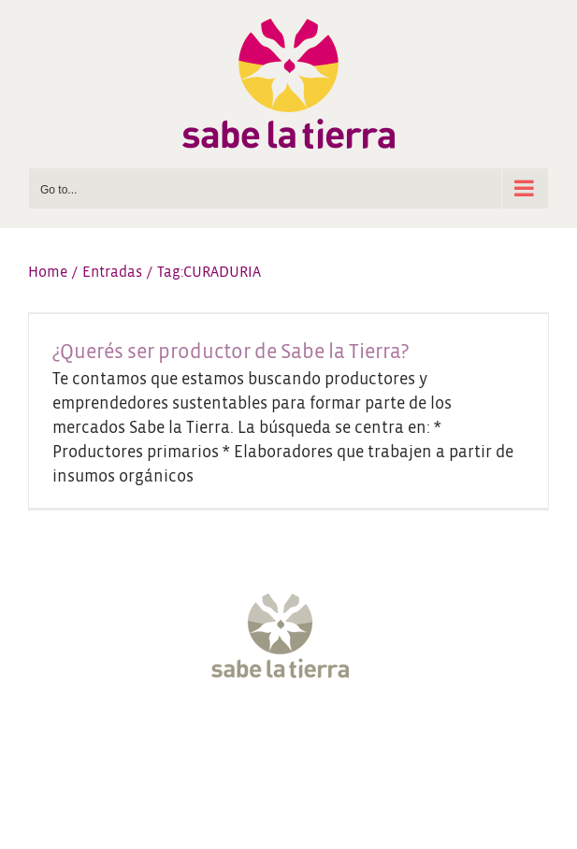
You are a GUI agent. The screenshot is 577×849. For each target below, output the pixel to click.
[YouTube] (306, 739)
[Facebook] (201, 739)
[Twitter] (236, 739)
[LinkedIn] (376, 739)
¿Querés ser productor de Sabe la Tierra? (230, 352)
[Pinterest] (341, 739)
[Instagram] (271, 739)
